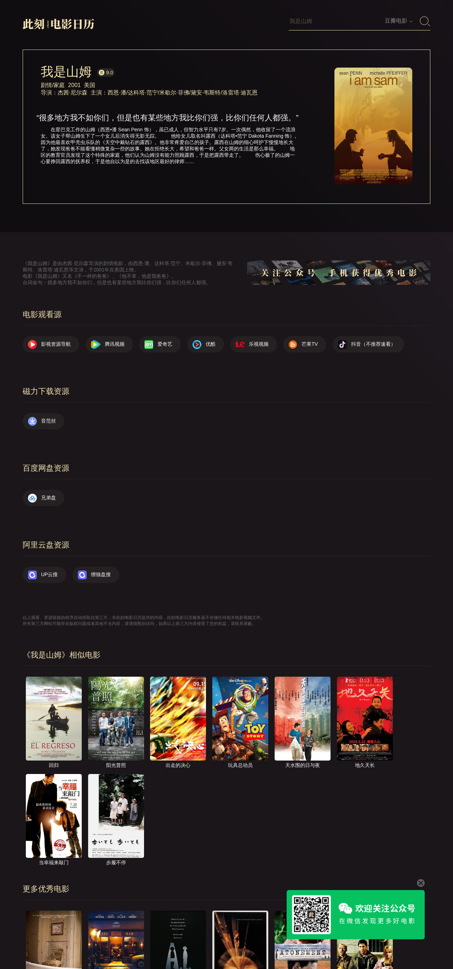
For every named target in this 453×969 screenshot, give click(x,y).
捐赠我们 (384, 944)
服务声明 (350, 944)
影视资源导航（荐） (161, 944)
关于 (227, 944)
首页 (203, 944)
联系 (252, 944)
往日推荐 (315, 944)
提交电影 (281, 944)
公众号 (415, 944)
